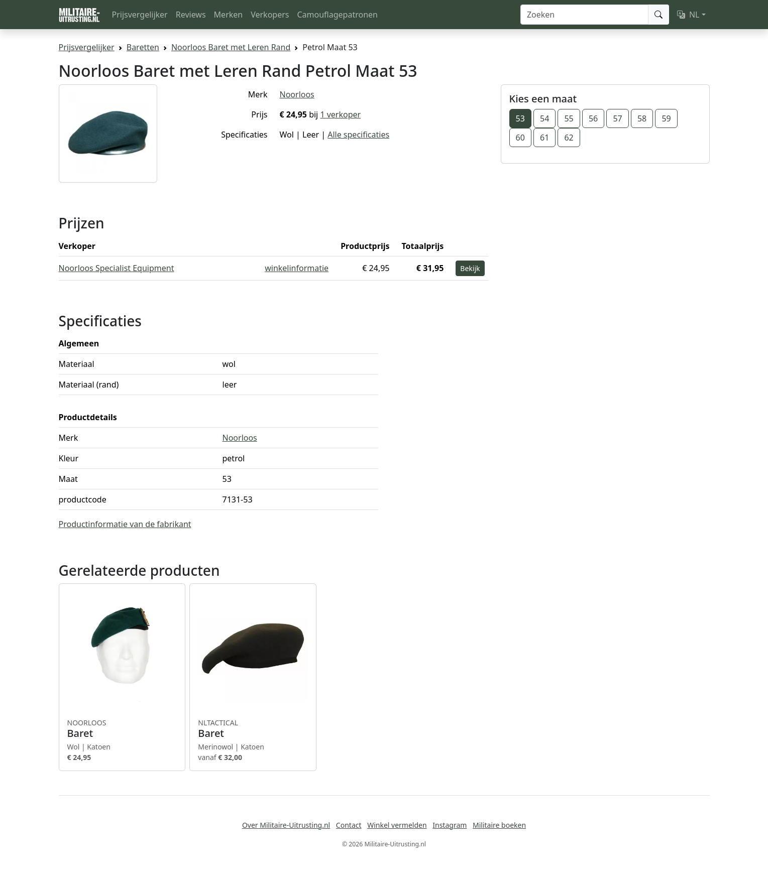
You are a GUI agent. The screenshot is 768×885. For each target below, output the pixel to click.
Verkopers (270, 14)
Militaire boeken (499, 825)
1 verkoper (340, 114)
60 (520, 137)
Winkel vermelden (396, 825)
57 (617, 118)
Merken (228, 14)
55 (568, 118)
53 (520, 118)
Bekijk (470, 268)
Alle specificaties (358, 134)
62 (568, 137)
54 (544, 118)
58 (641, 118)
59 (666, 118)
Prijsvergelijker (140, 14)
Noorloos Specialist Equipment (116, 268)
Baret (122, 729)
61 (544, 137)
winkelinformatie (296, 268)
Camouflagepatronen (337, 14)
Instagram (449, 825)
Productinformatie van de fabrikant (125, 524)
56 (593, 118)
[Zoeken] (584, 15)
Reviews (191, 14)
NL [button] (688, 14)
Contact (349, 825)
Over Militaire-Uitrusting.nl (286, 825)
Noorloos (297, 94)
